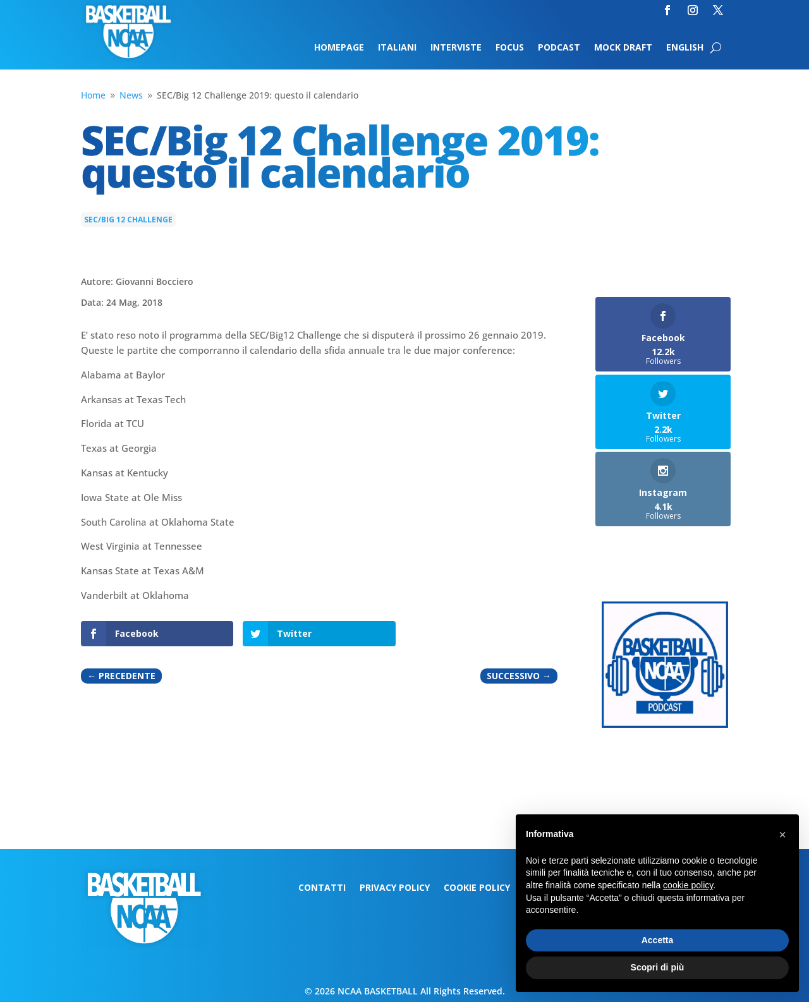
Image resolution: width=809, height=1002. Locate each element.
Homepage (339, 48)
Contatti (322, 888)
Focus (510, 48)
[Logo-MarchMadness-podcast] (665, 724)
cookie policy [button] (688, 885)
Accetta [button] (658, 940)
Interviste (456, 48)
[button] (782, 834)
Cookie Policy (477, 888)
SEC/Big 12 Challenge (128, 219)
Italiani (397, 48)
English (684, 48)
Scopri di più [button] (657, 967)
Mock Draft (623, 48)
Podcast (559, 48)
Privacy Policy (395, 888)
